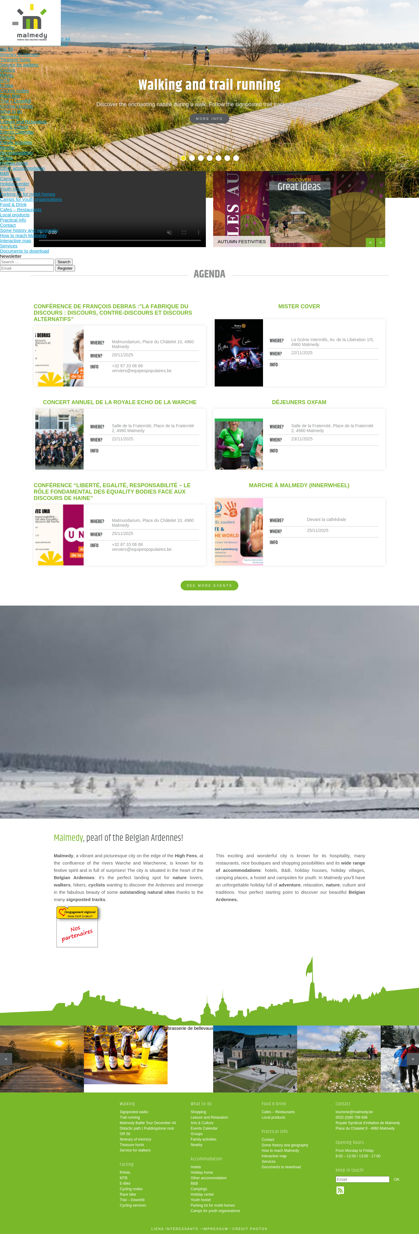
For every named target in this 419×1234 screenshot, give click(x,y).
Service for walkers (135, 1150)
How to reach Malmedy (280, 1150)
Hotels (196, 1167)
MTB (123, 1178)
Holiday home (202, 1172)
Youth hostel (201, 1200)
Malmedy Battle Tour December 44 (148, 1123)
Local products (273, 1117)
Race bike (128, 1194)
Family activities (203, 1139)
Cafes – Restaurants (278, 1112)
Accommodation (228, 14)
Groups (197, 1134)
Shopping (198, 1112)
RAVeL (125, 1172)
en (395, 9)
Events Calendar (204, 1128)
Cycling (149, 14)
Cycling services (133, 1205)
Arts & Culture (202, 1123)
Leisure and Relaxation (209, 1117)
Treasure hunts (132, 1145)
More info (209, 119)
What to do (188, 14)
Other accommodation (209, 1178)
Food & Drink (268, 14)
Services (268, 1161)
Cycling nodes (131, 1189)
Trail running (130, 1117)
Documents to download (281, 1167)
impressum (215, 1229)
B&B (194, 1183)
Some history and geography (284, 1145)
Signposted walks (134, 1112)
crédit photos (250, 1229)
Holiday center (202, 1194)
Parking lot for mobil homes (213, 1205)
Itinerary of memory (135, 1139)
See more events (209, 585)
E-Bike (125, 1183)
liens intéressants (175, 1229)
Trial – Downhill (132, 1200)
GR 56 (125, 1134)
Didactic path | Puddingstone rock (147, 1128)
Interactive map (273, 1156)
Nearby (197, 1145)
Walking (109, 14)
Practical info (308, 14)
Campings (199, 1189)
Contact (267, 1140)
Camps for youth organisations (215, 1211)
